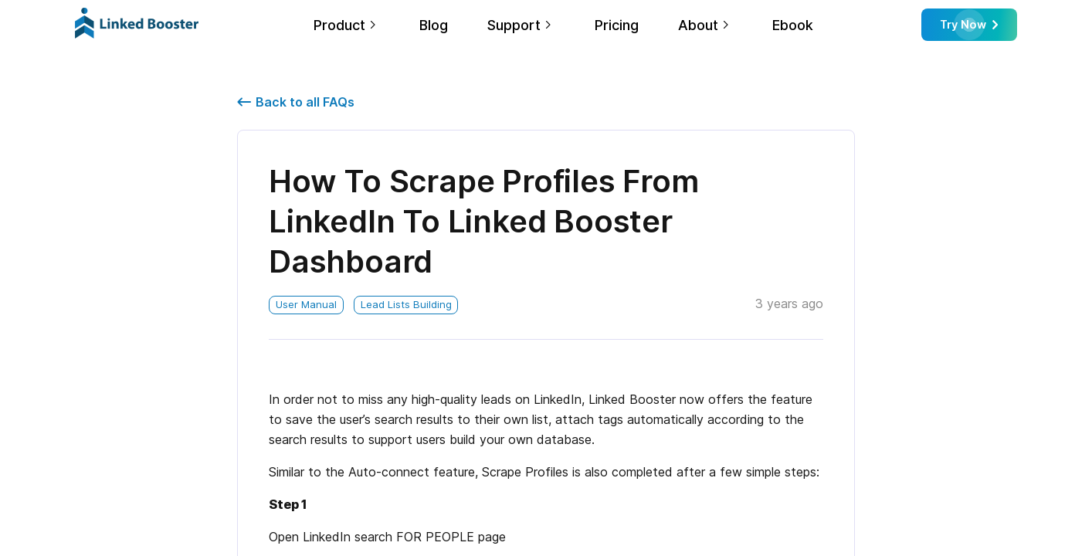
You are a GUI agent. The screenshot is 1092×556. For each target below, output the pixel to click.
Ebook (792, 25)
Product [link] (339, 25)
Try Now (969, 25)
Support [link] (514, 25)
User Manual (306, 304)
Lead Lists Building (406, 304)
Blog (433, 25)
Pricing (617, 25)
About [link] (698, 25)
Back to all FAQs (295, 102)
